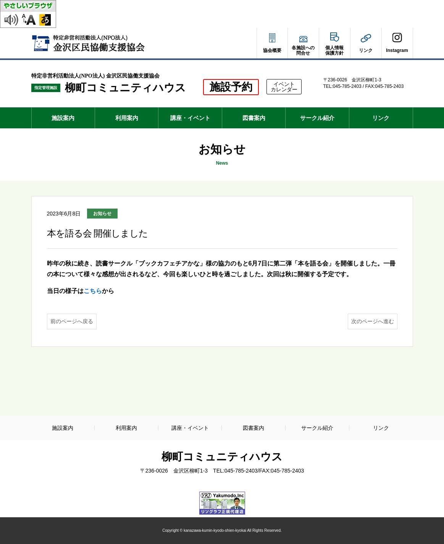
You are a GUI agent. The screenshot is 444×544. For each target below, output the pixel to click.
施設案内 (63, 118)
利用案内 (126, 118)
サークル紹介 (317, 118)
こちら (93, 291)
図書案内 (253, 118)
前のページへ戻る (71, 321)
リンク (380, 118)
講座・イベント (190, 118)
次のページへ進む (372, 321)
